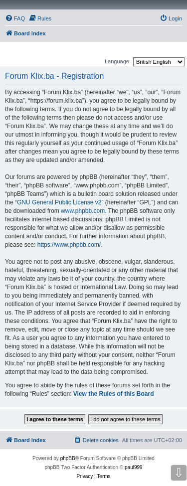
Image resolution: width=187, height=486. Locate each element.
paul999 (134, 467)
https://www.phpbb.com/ (69, 244)
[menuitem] (15, 18)
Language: (118, 61)
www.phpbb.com (83, 210)
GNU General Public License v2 (59, 202)
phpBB (67, 458)
